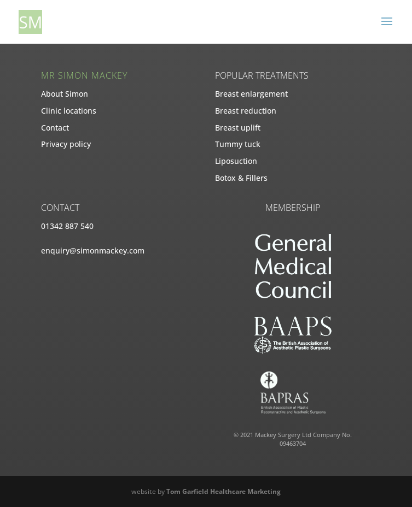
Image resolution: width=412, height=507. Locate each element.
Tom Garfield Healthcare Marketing (223, 491)
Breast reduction (245, 110)
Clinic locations (68, 110)
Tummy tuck (237, 144)
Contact (55, 127)
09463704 (293, 443)
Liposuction (236, 161)
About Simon (64, 94)
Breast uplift (237, 127)
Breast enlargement (251, 94)
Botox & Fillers (241, 178)
